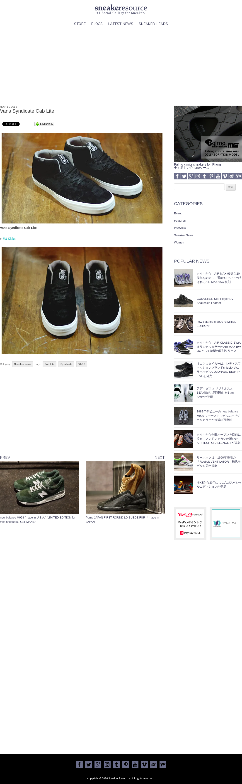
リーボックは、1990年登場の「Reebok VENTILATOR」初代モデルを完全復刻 (219, 461)
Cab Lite (49, 364)
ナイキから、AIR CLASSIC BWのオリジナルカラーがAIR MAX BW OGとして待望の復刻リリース (219, 346)
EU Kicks (9, 239)
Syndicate (66, 364)
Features (180, 220)
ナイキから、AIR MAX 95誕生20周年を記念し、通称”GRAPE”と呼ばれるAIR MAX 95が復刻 (219, 277)
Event (178, 213)
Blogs (97, 24)
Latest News (120, 24)
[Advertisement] (121, 66)
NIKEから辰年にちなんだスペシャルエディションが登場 (219, 484)
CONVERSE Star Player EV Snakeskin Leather (215, 301)
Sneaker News (22, 364)
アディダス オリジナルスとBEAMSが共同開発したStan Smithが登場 (215, 392)
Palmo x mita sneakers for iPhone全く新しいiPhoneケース (208, 164)
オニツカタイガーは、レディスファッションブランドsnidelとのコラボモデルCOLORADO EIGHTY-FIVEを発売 (219, 370)
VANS (81, 364)
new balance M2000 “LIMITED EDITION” (217, 323)
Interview (180, 228)
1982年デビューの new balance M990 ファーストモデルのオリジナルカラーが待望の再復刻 (218, 415)
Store (80, 24)
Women (179, 242)
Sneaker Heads (153, 24)
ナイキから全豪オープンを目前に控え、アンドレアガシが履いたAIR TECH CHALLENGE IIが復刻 (219, 438)
